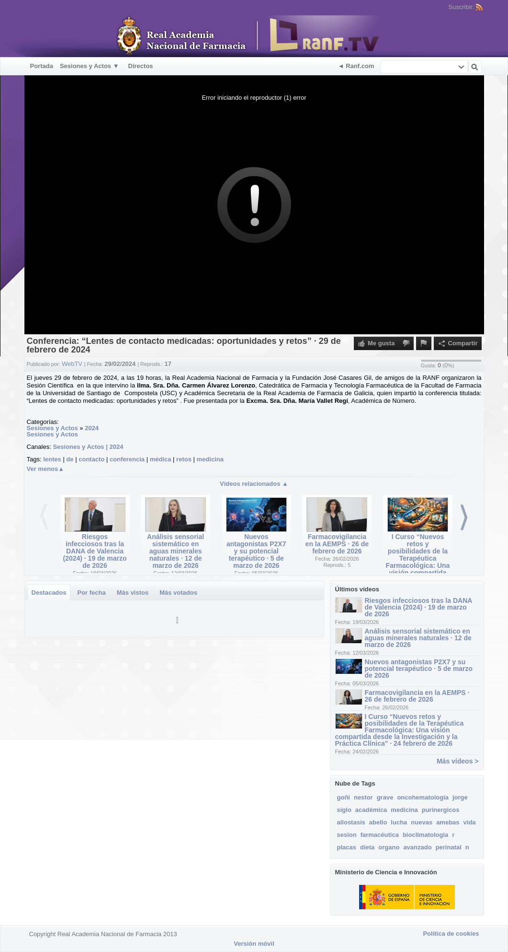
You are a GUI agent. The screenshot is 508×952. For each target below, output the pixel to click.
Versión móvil (254, 943)
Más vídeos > (458, 761)
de (69, 459)
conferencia (127, 459)
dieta (367, 847)
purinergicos (441, 809)
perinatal (449, 847)
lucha (399, 822)
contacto (91, 459)
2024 (92, 428)
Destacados (49, 592)
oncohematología (423, 797)
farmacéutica (380, 834)
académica (371, 809)
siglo (344, 809)
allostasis (351, 822)
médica (160, 459)
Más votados (178, 592)
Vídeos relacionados (254, 483)
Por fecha (91, 592)
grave (385, 797)
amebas (447, 822)
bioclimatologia (425, 834)
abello (378, 822)
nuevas (421, 822)
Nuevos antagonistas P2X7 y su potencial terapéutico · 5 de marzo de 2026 (256, 551)
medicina (210, 459)
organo (388, 847)
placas (346, 847)
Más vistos (132, 592)
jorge (460, 797)
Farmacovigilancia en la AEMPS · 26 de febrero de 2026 (337, 544)
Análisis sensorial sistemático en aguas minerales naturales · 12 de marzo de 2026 (175, 551)
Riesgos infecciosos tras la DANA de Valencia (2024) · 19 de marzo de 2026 (94, 551)
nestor (363, 797)
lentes (52, 459)
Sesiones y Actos (52, 428)
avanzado (417, 847)
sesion (347, 834)
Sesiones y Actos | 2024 (88, 446)
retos (184, 459)
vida (469, 822)
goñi (343, 797)
